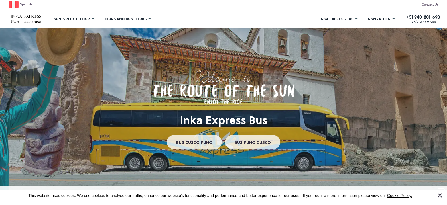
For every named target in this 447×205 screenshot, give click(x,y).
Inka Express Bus (336, 18)
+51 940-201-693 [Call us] (423, 17)
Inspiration (379, 18)
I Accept (443, 193)
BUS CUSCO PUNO (194, 142)
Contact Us (430, 5)
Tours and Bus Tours (125, 18)
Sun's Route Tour (72, 18)
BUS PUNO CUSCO (253, 142)
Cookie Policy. (399, 195)
